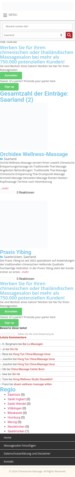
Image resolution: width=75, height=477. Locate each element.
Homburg (14, 417)
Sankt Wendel (17, 404)
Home (2, 42)
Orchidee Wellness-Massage (34, 154)
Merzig (12, 422)
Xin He (14, 349)
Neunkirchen (16, 426)
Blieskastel (15, 413)
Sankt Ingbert (17, 399)
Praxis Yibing (15, 252)
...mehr (4, 188)
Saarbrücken (13, 257)
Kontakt (8, 461)
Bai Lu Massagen (33, 344)
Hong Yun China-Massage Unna (31, 354)
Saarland (10, 159)
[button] (10, 15)
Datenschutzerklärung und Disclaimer (27, 453)
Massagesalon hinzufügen (20, 445)
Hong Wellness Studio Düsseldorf (33, 379)
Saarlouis (14, 394)
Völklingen (15, 408)
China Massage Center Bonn (27, 369)
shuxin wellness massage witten (33, 384)
